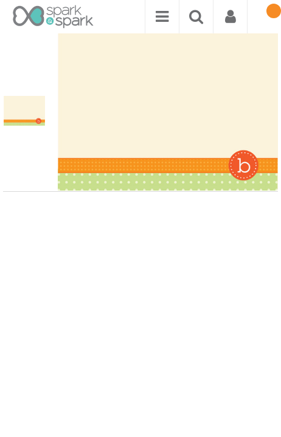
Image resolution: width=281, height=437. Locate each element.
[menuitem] (162, 16)
